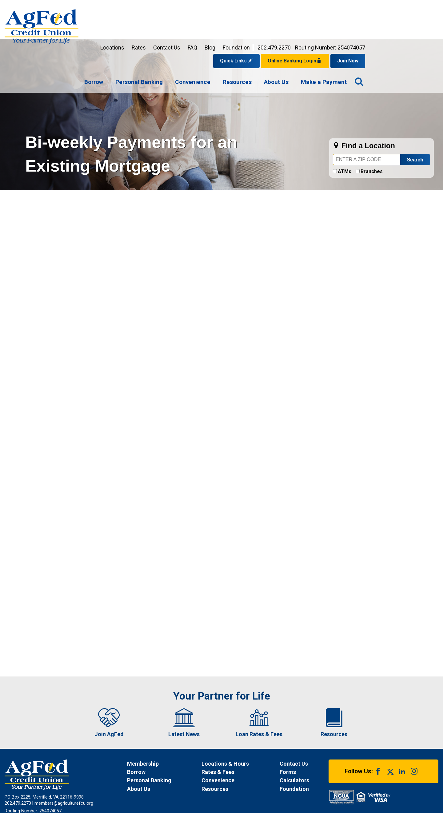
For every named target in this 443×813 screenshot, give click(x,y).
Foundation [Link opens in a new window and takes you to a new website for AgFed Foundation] (309, 7)
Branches (372, 131)
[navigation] (288, 42)
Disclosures (191, 786)
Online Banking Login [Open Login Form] (368, 21)
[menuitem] (166, 42)
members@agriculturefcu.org (63, 763)
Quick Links (309, 21)
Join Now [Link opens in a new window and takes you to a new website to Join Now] (421, 21)
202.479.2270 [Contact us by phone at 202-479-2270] (347, 7)
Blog (283, 7)
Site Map (220, 786)
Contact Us (239, 7)
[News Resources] (235, 749)
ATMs (344, 131)
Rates (212, 7)
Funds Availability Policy (148, 786)
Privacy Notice (101, 786)
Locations (186, 7)
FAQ (265, 7)
